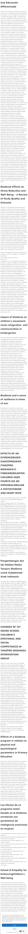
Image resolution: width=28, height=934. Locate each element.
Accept (14, 925)
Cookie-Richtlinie (10, 932)
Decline (14, 929)
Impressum (16, 932)
